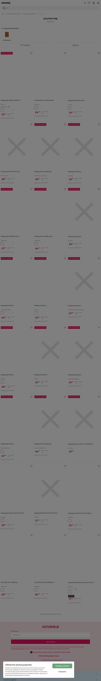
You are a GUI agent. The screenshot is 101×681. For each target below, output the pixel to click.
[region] (38, 669)
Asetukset (62, 672)
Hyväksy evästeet (62, 666)
